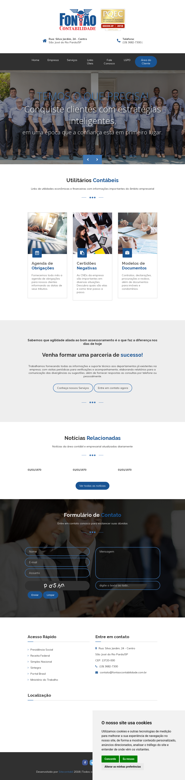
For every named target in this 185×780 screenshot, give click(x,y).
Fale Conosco (109, 61)
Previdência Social (41, 649)
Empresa (53, 60)
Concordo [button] (110, 758)
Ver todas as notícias (92, 485)
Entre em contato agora (113, 388)
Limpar (51, 595)
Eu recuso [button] (128, 758)
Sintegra (35, 667)
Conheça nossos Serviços (73, 388)
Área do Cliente (146, 61)
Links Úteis (90, 61)
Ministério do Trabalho (44, 679)
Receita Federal (40, 655)
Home (35, 60)
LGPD (127, 60)
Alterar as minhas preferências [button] (123, 766)
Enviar (35, 595)
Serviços (72, 60)
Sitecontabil (66, 771)
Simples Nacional (41, 661)
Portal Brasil (38, 673)
